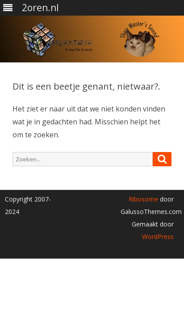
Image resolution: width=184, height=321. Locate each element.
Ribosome (143, 199)
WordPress (158, 236)
